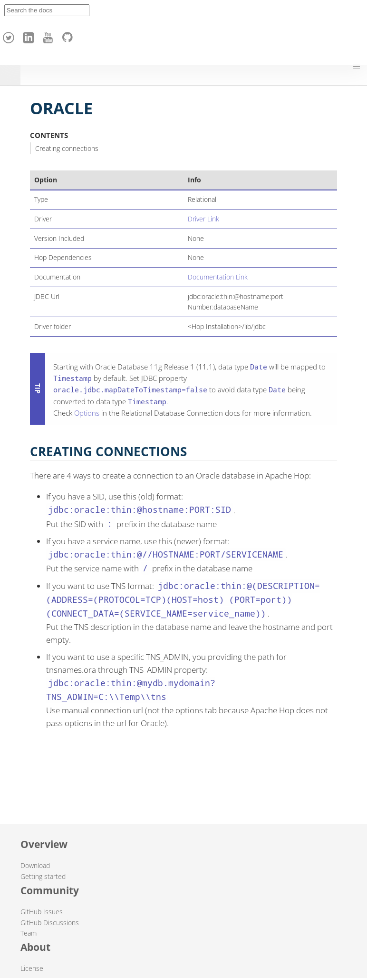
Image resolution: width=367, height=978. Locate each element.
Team (28, 933)
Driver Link (203, 218)
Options (86, 413)
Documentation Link (218, 276)
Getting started (43, 876)
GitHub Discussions (49, 922)
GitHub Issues (41, 911)
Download (35, 865)
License (31, 968)
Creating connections (66, 148)
